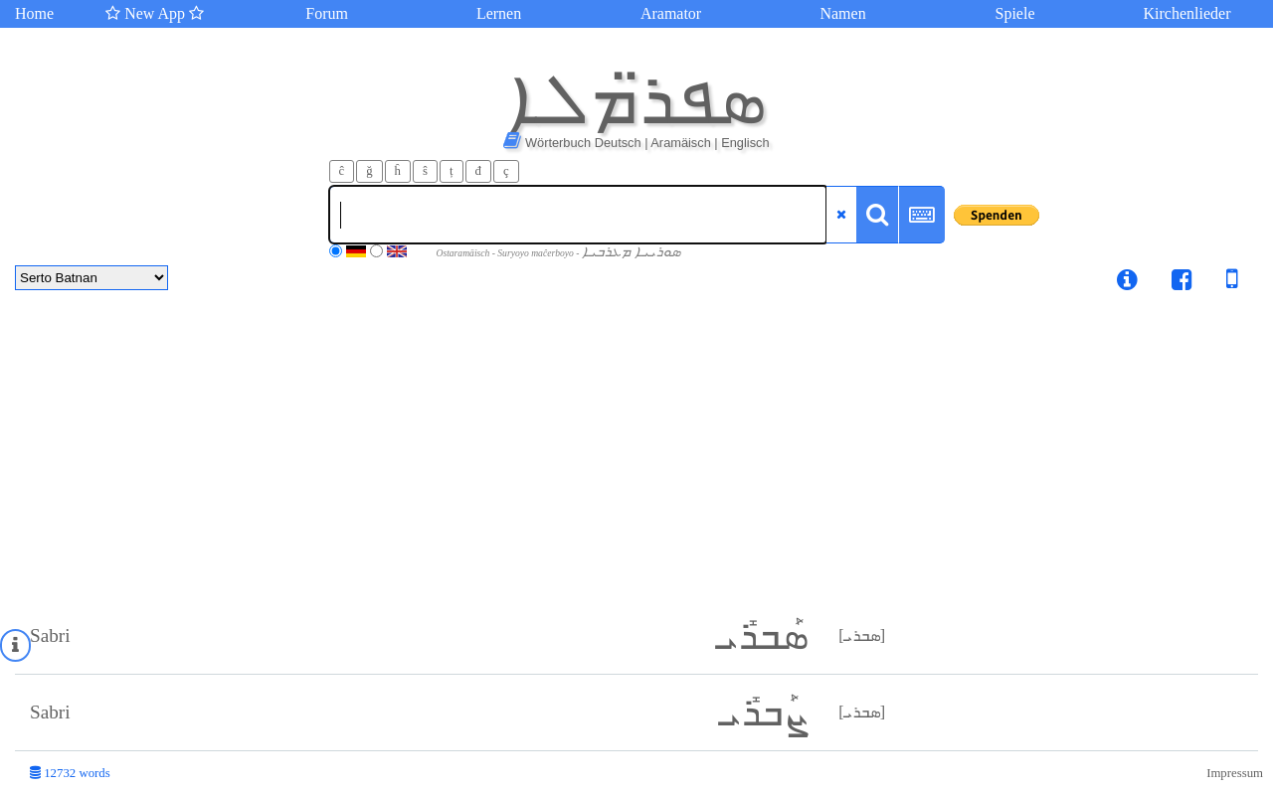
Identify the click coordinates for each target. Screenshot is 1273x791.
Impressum (1234, 773)
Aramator (670, 13)
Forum (326, 13)
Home (34, 13)
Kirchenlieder (1187, 13)
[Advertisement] (636, 449)
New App (154, 13)
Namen (842, 13)
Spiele (1015, 13)
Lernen (498, 13)
